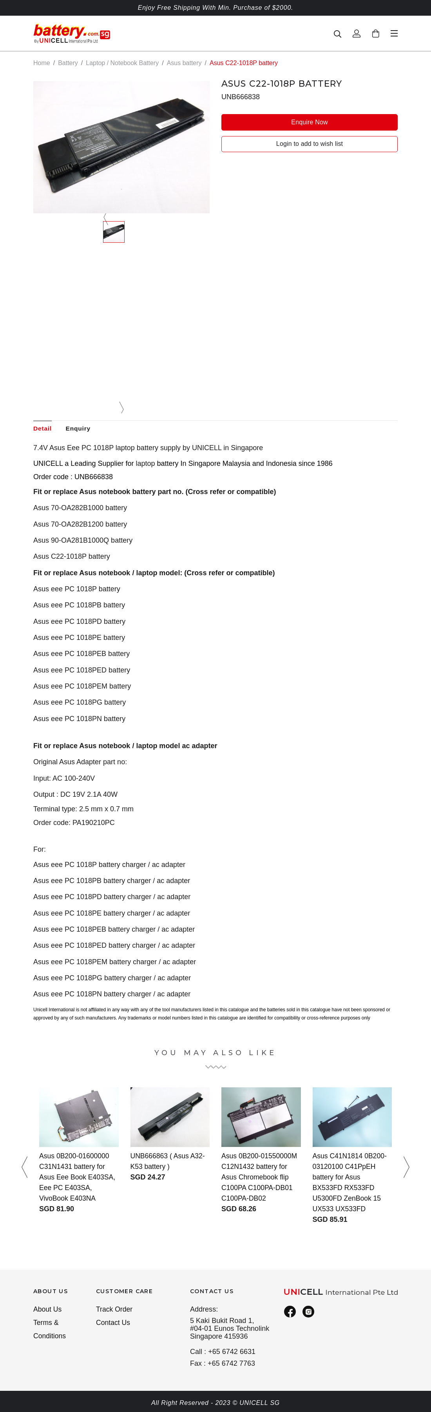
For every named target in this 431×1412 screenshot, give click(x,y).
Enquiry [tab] (79, 428)
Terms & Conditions (50, 1330)
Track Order (115, 1310)
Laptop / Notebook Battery (122, 63)
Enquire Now (309, 121)
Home (41, 63)
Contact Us (113, 1323)
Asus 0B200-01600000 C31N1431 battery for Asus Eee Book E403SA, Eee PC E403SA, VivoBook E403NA (78, 1177)
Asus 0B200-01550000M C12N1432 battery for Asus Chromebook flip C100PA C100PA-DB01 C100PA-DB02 (260, 1177)
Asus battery (184, 63)
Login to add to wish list (309, 143)
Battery (68, 63)
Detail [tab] (42, 428)
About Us (47, 1310)
